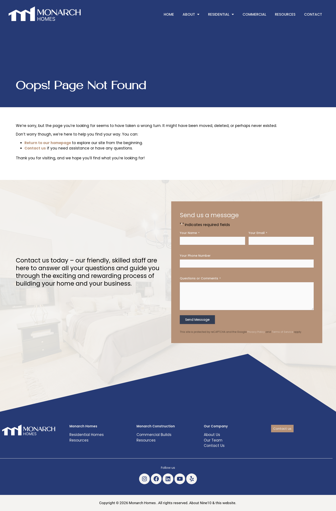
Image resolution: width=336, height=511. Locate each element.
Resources (285, 14)
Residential (221, 14)
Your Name (190, 233)
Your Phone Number (195, 255)
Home (169, 14)
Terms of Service (282, 332)
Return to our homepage (47, 142)
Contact (313, 14)
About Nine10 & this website (212, 503)
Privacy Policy (256, 332)
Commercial (254, 14)
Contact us (35, 148)
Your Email (258, 233)
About (191, 14)
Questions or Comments (200, 278)
